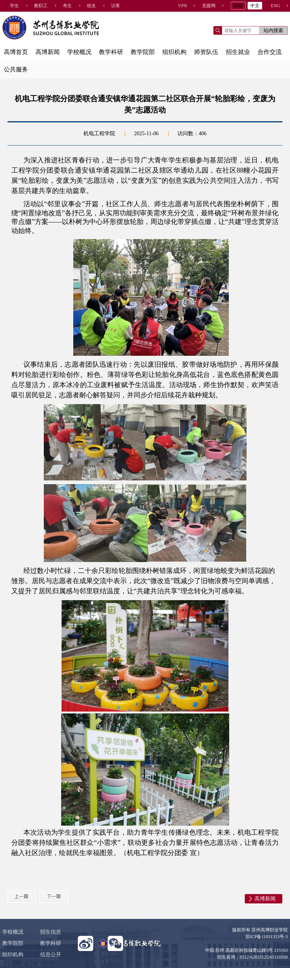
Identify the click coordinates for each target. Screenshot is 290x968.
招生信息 (50, 932)
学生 (14, 5)
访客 (115, 5)
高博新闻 (47, 52)
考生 (67, 5)
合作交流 (270, 52)
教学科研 (111, 52)
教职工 (41, 5)
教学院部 (143, 52)
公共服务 (16, 69)
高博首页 (16, 52)
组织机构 (174, 52)
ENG (275, 5)
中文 (254, 5)
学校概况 (79, 52)
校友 (91, 5)
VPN (182, 5)
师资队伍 (206, 52)
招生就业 (238, 52)
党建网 (209, 5)
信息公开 (50, 954)
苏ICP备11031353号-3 (266, 936)
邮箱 (238, 5)
